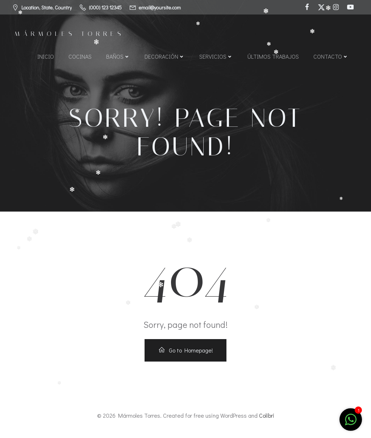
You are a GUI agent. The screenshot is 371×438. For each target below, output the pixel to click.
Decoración (165, 56)
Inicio (45, 56)
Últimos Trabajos (273, 56)
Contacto (331, 56)
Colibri (266, 415)
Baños (118, 56)
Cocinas (80, 56)
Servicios (216, 56)
